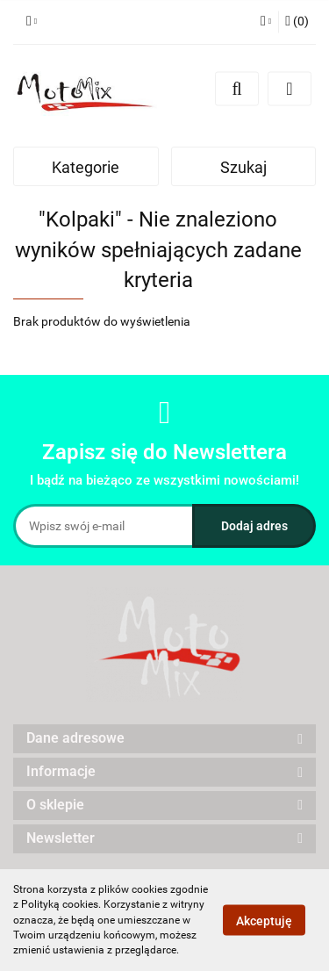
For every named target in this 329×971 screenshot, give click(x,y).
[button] (297, 22)
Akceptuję (264, 921)
